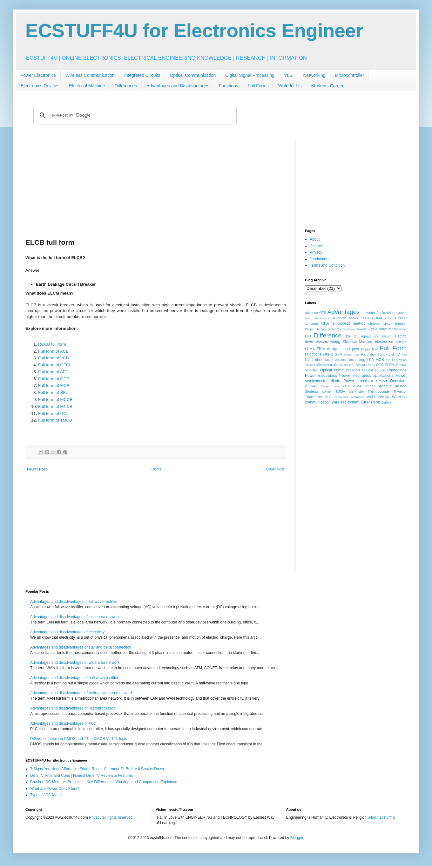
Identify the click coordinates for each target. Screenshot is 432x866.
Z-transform (370, 402)
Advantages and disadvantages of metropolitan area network (81, 693)
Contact (316, 246)
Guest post (352, 354)
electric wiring (328, 341)
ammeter (368, 313)
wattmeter (357, 397)
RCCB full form (52, 344)
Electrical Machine (87, 85)
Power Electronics (38, 75)
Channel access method (343, 323)
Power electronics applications (366, 375)
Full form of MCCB (55, 399)
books (353, 318)
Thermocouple (379, 391)
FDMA (310, 349)
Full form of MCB (54, 385)
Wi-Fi (371, 397)
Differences (126, 85)
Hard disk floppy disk (378, 354)
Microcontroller (349, 75)
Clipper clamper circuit (320, 329)
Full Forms (258, 85)
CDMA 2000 (382, 318)
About (315, 239)
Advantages (343, 312)
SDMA (356, 386)
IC (398, 354)
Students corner (318, 391)
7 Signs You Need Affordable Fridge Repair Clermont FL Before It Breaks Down (97, 769)
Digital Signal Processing (249, 75)
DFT (308, 336)
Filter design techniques (338, 349)
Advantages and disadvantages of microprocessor (72, 708)
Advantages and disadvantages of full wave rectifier (73, 601)
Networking (314, 75)
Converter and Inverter (352, 329)
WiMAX (383, 397)
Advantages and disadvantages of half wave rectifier (74, 678)
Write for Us (290, 85)
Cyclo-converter (381, 329)
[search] (134, 115)
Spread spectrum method (385, 386)
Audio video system (391, 313)
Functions (228, 85)
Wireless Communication (90, 75)
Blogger (296, 838)
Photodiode (397, 370)
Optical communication (340, 370)
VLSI (289, 75)
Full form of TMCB (55, 420)
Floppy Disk (369, 349)
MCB (379, 359)
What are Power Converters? (54, 788)
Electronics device (391, 341)
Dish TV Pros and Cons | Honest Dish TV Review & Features (81, 775)
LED (370, 360)
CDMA (365, 318)
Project (381, 381)
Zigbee (386, 402)
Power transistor (358, 381)
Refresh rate (330, 386)
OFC (379, 365)
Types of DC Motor (46, 795)
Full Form (393, 348)
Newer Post (37, 469)
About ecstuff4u (381, 817)
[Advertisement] (155, 184)
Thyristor (400, 391)
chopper (374, 323)
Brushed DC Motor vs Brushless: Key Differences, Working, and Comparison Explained (103, 782)
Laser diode (314, 360)
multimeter (347, 365)
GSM (338, 354)
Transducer (313, 397)
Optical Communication (193, 75)
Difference (327, 335)
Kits (404, 354)
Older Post (275, 469)
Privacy (316, 252)
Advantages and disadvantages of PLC (63, 723)
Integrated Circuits (142, 75)
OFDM (390, 365)
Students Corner (327, 85)
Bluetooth (339, 318)
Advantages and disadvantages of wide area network (75, 662)
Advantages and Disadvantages (177, 85)
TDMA (340, 391)
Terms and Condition (327, 265)
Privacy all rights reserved (110, 817)
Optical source (373, 370)
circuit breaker (395, 323)
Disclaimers (319, 259)
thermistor (356, 391)
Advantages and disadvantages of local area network (75, 617)
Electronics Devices (40, 85)
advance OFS (315, 313)
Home (157, 469)
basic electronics (317, 318)
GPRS (328, 354)
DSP (348, 336)
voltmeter (341, 397)
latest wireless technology (345, 360)
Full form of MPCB (55, 406)
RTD (345, 386)
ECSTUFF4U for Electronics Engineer (194, 30)
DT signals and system (373, 336)
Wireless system (345, 402)
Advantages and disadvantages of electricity (67, 632)
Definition (400, 329)
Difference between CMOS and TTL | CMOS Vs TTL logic (78, 738)
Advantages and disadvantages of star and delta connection (80, 647)
